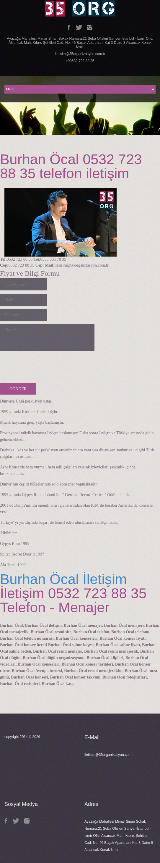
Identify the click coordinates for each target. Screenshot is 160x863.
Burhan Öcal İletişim (63, 579)
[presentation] (45, 365)
